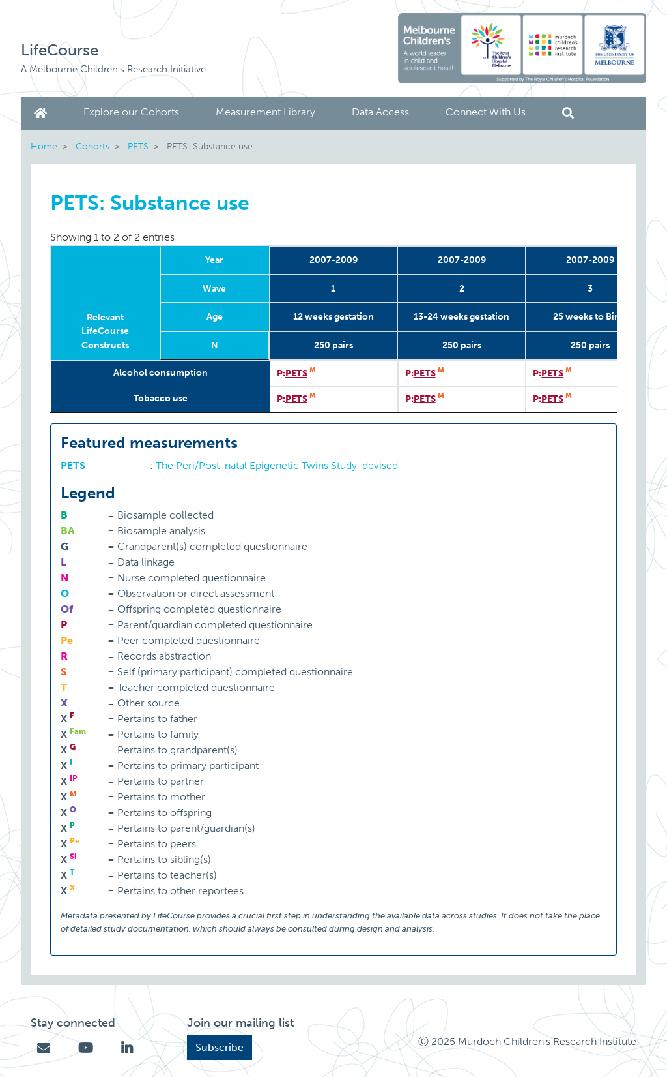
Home (43, 113)
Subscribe (219, 1047)
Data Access (380, 112)
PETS (138, 146)
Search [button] (568, 113)
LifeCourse (59, 49)
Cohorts (92, 146)
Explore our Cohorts (131, 112)
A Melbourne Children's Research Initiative (113, 69)
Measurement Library (265, 112)
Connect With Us (486, 112)
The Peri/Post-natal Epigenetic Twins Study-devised (277, 465)
